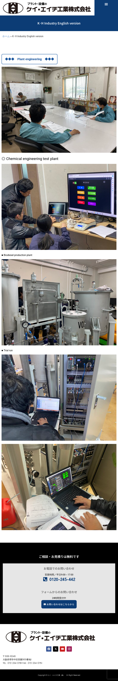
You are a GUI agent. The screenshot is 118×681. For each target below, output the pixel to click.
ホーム (6, 36)
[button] (106, 4)
